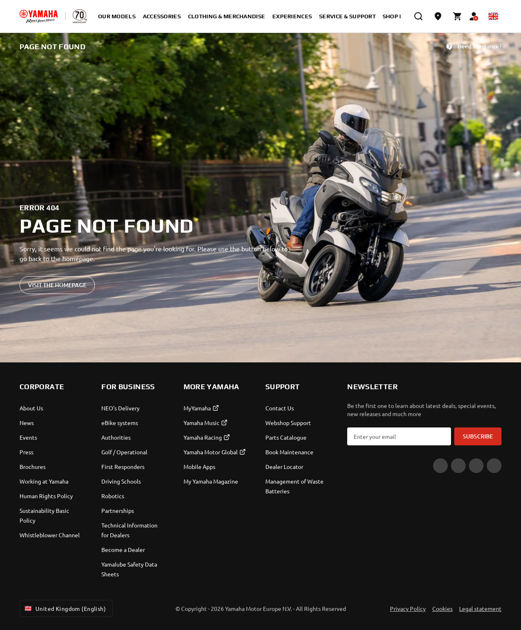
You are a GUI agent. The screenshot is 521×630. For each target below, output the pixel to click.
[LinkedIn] (494, 465)
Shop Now (398, 16)
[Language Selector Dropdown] (493, 16)
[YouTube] (440, 465)
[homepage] (39, 16)
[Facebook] (458, 465)
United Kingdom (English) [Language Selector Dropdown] (64, 608)
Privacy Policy (408, 608)
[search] (418, 16)
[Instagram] (476, 465)
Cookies (442, 608)
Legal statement (480, 608)
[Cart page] (457, 16)
